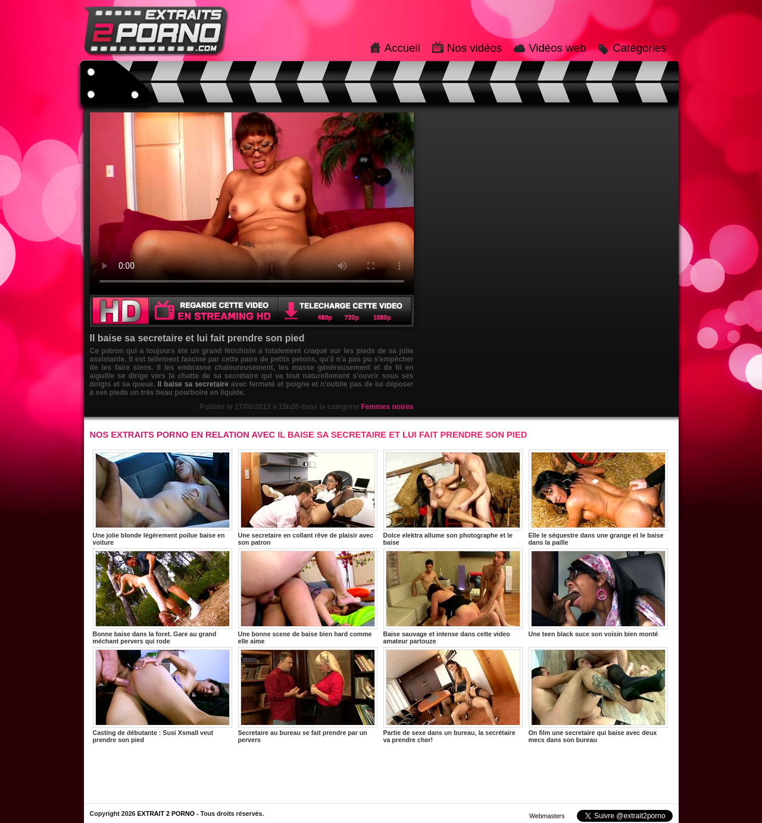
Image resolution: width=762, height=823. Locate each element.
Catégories (639, 48)
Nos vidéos (474, 48)
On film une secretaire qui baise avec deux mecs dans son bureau (598, 695)
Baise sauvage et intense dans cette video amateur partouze (453, 596)
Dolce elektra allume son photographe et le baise (453, 498)
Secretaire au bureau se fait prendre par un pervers (307, 695)
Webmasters (547, 815)
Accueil (402, 48)
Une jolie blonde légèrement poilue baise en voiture (162, 498)
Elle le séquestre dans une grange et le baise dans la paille (598, 498)
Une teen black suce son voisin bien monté (598, 592)
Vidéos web (557, 48)
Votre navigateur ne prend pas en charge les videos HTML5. (252, 203)
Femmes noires (387, 407)
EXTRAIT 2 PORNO (166, 813)
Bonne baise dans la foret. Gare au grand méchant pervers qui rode (162, 596)
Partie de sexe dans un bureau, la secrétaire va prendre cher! (453, 695)
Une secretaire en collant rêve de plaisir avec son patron (307, 498)
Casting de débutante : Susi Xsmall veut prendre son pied (162, 695)
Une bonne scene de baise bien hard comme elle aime (307, 596)
